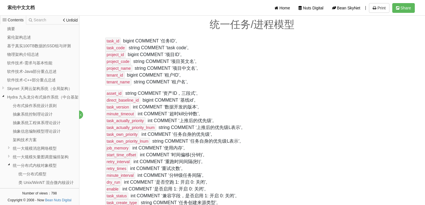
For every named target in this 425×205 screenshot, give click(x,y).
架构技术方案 (25, 140)
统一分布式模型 (32, 174)
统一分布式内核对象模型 (35, 165)
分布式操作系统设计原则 (35, 105)
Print (379, 8)
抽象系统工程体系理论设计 (37, 122)
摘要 (11, 28)
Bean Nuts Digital (58, 200)
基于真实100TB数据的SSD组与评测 (39, 46)
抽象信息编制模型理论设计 (37, 131)
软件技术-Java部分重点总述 (32, 71)
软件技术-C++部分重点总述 (31, 80)
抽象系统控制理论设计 (33, 114)
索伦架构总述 (19, 37)
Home (282, 8)
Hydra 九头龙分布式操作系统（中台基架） (44, 97)
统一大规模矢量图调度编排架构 (41, 157)
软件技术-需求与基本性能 (29, 63)
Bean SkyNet (346, 8)
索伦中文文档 (21, 7)
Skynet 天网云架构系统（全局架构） (39, 88)
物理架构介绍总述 (23, 54)
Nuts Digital (310, 8)
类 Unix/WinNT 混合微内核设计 (46, 182)
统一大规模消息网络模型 (35, 148)
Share (403, 8)
